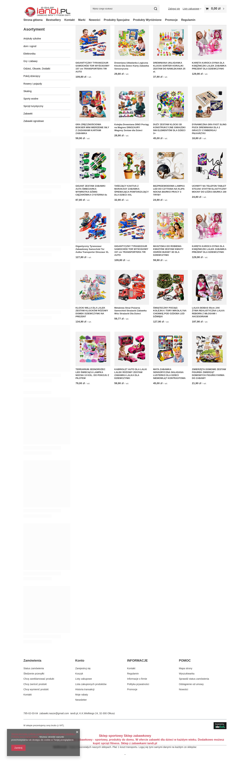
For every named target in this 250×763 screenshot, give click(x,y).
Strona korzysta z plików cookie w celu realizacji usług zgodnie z (43, 734)
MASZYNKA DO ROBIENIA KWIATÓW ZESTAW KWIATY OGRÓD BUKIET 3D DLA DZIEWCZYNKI (168, 250)
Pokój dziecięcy (31, 76)
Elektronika (29, 53)
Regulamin (188, 19)
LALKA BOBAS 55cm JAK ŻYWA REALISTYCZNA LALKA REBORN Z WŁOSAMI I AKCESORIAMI (208, 312)
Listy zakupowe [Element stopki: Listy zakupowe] (83, 678)
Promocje (171, 19)
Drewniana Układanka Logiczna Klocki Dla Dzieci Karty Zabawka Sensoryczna (131, 65)
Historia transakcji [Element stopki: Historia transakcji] (84, 689)
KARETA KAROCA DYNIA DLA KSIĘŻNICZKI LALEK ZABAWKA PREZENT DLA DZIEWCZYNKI (209, 65)
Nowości (94, 19)
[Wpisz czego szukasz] (125, 9)
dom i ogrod (29, 46)
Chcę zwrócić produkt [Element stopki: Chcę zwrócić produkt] (35, 684)
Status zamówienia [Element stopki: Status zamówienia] (33, 668)
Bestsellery (53, 19)
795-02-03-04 (30, 713)
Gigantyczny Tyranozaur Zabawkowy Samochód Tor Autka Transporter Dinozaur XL (92, 249)
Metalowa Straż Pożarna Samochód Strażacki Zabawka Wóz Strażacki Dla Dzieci (130, 310)
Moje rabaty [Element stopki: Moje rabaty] (81, 694)
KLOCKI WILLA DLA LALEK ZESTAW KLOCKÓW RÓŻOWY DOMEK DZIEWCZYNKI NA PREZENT (92, 312)
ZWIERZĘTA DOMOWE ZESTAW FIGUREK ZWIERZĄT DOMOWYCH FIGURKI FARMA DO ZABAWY (209, 373)
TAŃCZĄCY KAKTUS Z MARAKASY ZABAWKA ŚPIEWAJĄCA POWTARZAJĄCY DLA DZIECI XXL (131, 190)
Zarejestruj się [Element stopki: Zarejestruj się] (83, 668)
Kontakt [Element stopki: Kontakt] (27, 694)
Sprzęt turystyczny (33, 106)
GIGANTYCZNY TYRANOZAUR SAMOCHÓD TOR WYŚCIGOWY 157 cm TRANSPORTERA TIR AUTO (92, 67)
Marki (81, 19)
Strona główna (33, 19)
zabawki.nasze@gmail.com (54, 713)
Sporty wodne (30, 98)
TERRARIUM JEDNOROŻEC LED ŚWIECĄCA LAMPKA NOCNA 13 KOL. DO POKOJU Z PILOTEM (92, 373)
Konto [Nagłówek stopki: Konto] (79, 660)
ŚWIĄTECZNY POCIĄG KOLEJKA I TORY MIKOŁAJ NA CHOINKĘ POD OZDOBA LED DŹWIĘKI (169, 312)
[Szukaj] (156, 9)
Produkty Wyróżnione (147, 19)
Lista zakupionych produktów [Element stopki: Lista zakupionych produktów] (91, 684)
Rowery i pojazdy (32, 83)
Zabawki (27, 113)
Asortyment (34, 29)
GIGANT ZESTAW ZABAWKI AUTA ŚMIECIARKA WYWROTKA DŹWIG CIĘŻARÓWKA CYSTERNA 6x (91, 190)
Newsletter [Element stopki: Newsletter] (81, 699)
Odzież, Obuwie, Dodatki (36, 68)
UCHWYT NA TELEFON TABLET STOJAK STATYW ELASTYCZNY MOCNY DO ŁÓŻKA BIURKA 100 (209, 189)
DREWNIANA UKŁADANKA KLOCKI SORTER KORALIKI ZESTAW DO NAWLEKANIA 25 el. (169, 67)
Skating (27, 91)
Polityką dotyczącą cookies (24, 737)
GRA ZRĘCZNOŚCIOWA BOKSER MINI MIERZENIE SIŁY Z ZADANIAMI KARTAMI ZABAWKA (92, 129)
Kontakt (69, 19)
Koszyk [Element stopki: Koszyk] (79, 673)
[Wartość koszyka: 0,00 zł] (215, 9)
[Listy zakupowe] (192, 8)
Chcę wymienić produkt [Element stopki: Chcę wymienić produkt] (36, 689)
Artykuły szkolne (32, 38)
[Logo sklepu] (47, 9)
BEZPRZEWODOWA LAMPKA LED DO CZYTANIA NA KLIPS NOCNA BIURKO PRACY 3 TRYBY (169, 190)
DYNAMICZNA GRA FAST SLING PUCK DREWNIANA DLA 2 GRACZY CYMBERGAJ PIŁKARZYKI (209, 129)
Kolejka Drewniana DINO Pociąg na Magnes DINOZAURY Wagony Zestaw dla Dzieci (131, 127)
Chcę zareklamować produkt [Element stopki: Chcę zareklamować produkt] (38, 678)
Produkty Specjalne (117, 19)
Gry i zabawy (30, 61)
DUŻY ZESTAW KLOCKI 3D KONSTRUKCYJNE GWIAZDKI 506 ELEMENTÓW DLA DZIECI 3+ (169, 129)
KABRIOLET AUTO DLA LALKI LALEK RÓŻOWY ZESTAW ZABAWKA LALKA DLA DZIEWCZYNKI (130, 373)
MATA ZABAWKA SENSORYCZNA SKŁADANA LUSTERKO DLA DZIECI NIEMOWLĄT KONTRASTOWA (169, 373)
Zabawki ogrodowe (33, 121)
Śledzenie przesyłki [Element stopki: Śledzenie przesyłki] (33, 673)
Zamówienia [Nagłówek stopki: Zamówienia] (32, 660)
